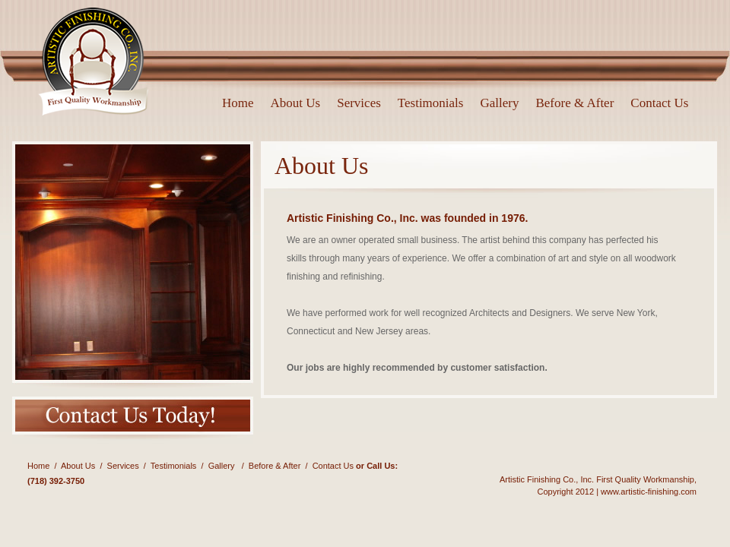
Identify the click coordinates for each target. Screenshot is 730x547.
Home (238, 103)
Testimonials (431, 103)
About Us (296, 103)
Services (359, 103)
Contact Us (659, 103)
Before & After (574, 103)
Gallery (499, 103)
